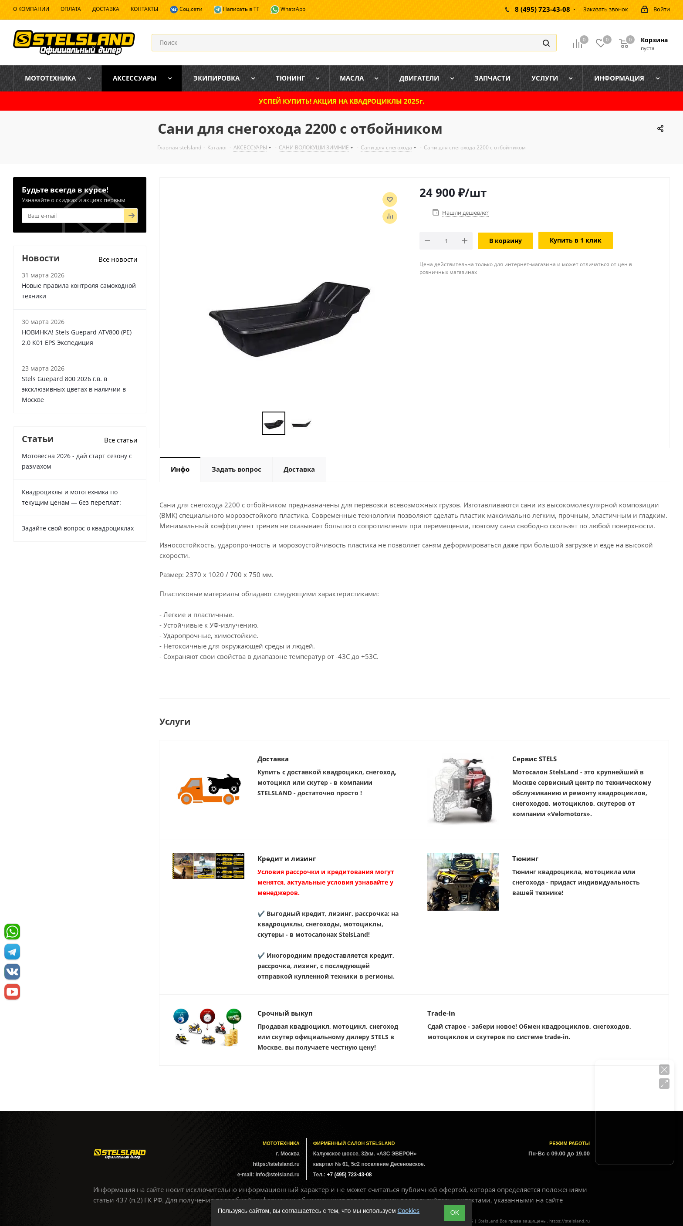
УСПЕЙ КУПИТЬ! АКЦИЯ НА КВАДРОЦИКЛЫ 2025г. (341, 101)
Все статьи (121, 440)
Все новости (118, 259)
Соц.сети (186, 9)
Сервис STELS (534, 758)
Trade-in (441, 1013)
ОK (454, 1212)
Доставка (273, 758)
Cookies (408, 1210)
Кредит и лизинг (286, 858)
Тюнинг (525, 858)
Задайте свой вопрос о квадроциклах (78, 528)
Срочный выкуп (285, 1013)
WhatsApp (287, 9)
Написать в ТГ (236, 9)
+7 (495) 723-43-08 (349, 1175)
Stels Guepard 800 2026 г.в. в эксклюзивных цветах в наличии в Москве (74, 389)
